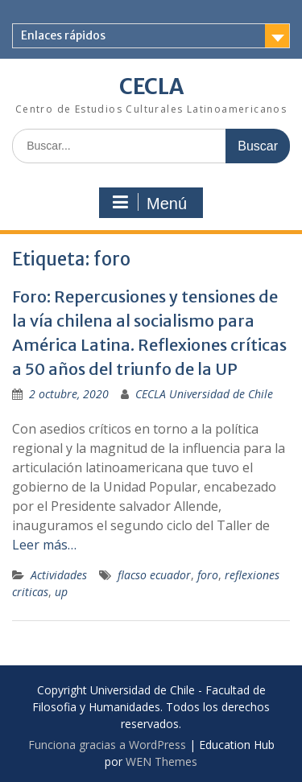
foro (207, 574)
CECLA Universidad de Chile (204, 393)
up (61, 591)
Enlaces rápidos (63, 35)
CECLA (151, 86)
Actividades (59, 574)
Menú (149, 202)
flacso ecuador (154, 574)
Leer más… (44, 545)
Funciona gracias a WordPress (107, 744)
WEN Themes (161, 761)
